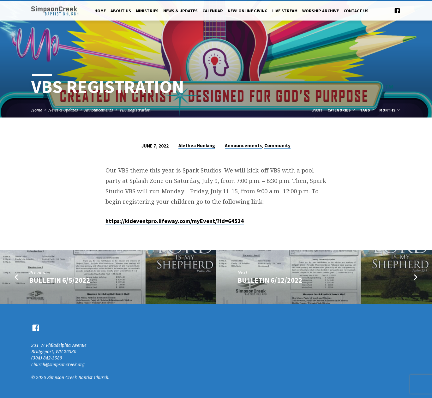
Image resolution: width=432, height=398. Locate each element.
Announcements (98, 110)
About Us (121, 11)
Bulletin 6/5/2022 (59, 280)
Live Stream (284, 11)
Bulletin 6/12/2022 (269, 280)
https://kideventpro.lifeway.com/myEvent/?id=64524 (174, 221)
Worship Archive (320, 11)
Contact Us (356, 11)
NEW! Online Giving (247, 11)
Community (277, 145)
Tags (367, 110)
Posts (317, 110)
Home (100, 11)
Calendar (212, 11)
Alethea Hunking (196, 145)
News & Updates (180, 11)
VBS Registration (134, 110)
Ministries (147, 11)
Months (390, 110)
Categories (341, 110)
